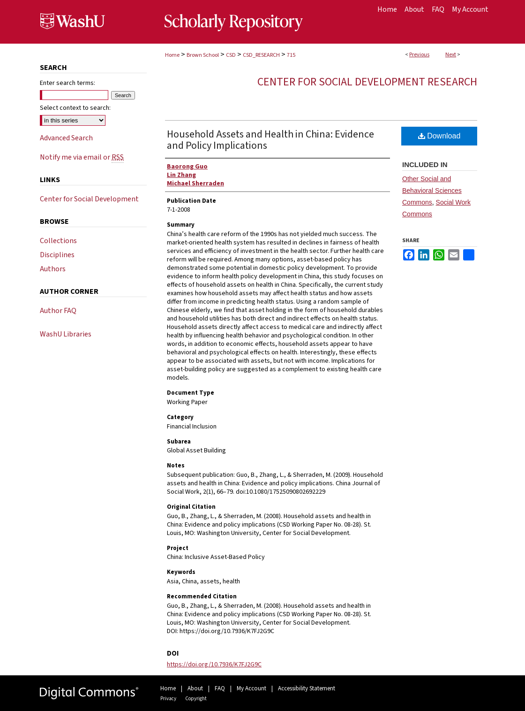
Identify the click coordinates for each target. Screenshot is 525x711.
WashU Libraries (65, 334)
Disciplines (57, 255)
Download (439, 136)
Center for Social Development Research (367, 82)
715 (291, 55)
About (195, 688)
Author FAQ (58, 311)
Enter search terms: (67, 83)
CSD (231, 55)
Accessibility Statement (306, 688)
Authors (53, 269)
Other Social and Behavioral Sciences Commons (432, 190)
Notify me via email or (82, 157)
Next (450, 55)
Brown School (203, 55)
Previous (419, 55)
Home (172, 55)
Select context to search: (75, 108)
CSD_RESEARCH (261, 55)
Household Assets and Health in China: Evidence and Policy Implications (270, 140)
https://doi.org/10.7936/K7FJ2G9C (214, 664)
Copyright (196, 698)
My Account (251, 688)
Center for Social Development (89, 199)
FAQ (220, 688)
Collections (58, 241)
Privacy (168, 698)
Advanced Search (66, 138)
